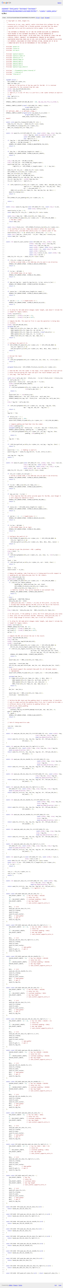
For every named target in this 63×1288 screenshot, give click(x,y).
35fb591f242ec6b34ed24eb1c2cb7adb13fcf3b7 (19, 11)
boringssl (23, 8)
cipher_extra (51, 11)
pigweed (5, 8)
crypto (42, 11)
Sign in (59, 3)
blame (47, 17)
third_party (14, 8)
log (42, 17)
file (37, 17)
